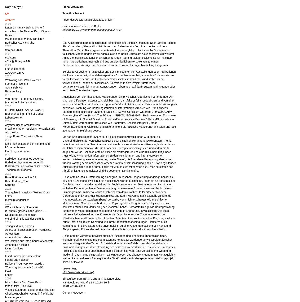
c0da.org (10, 57)
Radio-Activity (13, 91)
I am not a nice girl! (16, 83)
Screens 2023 (13, 50)
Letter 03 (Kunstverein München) (24, 27)
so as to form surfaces (18, 237)
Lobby (8, 274)
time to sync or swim (17, 151)
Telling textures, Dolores (19, 226)
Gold (8, 271)
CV (7, 13)
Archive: (10, 20)
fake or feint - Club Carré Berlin (23, 282)
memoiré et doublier (17, 199)
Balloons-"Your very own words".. (25, 263)
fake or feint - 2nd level (18, 285)
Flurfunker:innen (14, 68)
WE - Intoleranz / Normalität (21, 207)
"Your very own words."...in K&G (24, 267)
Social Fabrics (13, 87)
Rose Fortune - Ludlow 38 (20, 177)
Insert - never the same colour (23, 256)
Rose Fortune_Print (16, 181)
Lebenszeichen (14, 117)
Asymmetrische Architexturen (22, 125)
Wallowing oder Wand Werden (23, 80)
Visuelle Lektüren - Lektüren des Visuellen (30, 289)
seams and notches (16, 259)
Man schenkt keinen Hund (20, 102)
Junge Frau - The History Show (23, 136)
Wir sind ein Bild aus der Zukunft (24, 218)
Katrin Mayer (14, 7)
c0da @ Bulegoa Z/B (17, 61)
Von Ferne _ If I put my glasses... (24, 98)
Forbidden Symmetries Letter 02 (24, 158)
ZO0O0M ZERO (14, 72)
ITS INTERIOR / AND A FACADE (24, 109)
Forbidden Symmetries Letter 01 (24, 162)
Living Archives (14, 248)
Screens (10, 184)
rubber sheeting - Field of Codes (24, 113)
